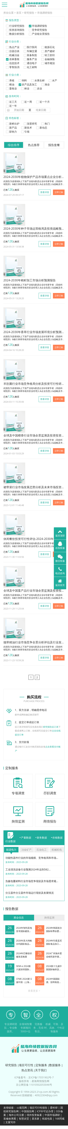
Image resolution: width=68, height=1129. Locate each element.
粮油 (9, 84)
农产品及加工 (27, 84)
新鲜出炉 (12, 123)
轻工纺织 (48, 55)
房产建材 (48, 51)
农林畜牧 (12, 59)
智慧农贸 (24, 1118)
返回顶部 (60, 533)
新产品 (11, 127)
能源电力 (11, 849)
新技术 (26, 127)
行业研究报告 (14, 25)
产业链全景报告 (39, 34)
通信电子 (30, 63)
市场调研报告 (44, 12)
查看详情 (44, 192)
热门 (45, 123)
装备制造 (30, 55)
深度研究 (30, 123)
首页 (18, 12)
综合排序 (13, 145)
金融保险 (48, 59)
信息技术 (12, 63)
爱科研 (54, 1107)
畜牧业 (11, 88)
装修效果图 (9, 1118)
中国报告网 (27, 1111)
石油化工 (41, 849)
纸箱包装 (47, 1118)
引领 (24, 131)
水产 (52, 80)
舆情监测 (49, 917)
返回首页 (60, 583)
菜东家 (35, 1118)
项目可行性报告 (38, 1107)
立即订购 (58, 192)
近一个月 (43, 101)
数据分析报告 (14, 34)
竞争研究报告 (37, 30)
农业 (37, 88)
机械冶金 (12, 55)
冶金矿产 (26, 849)
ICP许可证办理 (45, 1111)
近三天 (11, 101)
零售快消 (12, 67)
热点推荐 (34, 145)
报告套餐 (54, 145)
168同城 (59, 1118)
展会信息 (19, 917)
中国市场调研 (52, 1115)
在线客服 (60, 546)
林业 (24, 88)
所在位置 (8, 12)
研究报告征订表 (50, 726)
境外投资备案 (35, 1115)
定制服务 (41, 1065)
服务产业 (30, 59)
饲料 (22, 80)
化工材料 (30, 67)
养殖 (9, 80)
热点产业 (12, 47)
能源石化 (48, 47)
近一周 (26, 101)
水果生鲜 (37, 80)
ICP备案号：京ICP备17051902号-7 (34, 1077)
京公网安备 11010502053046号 (34, 1084)
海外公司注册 (16, 1115)
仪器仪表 (12, 51)
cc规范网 (22, 1107)
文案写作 (10, 1122)
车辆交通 (30, 51)
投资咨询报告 (14, 30)
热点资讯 (27, 1070)
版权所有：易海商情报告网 (34, 1081)
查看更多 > (34, 990)
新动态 (41, 127)
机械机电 (57, 849)
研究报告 (29, 12)
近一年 (11, 105)
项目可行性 (26, 1065)
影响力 (11, 131)
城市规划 (48, 63)
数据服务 (55, 1065)
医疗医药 (30, 47)
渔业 (45, 84)
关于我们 (41, 1070)
